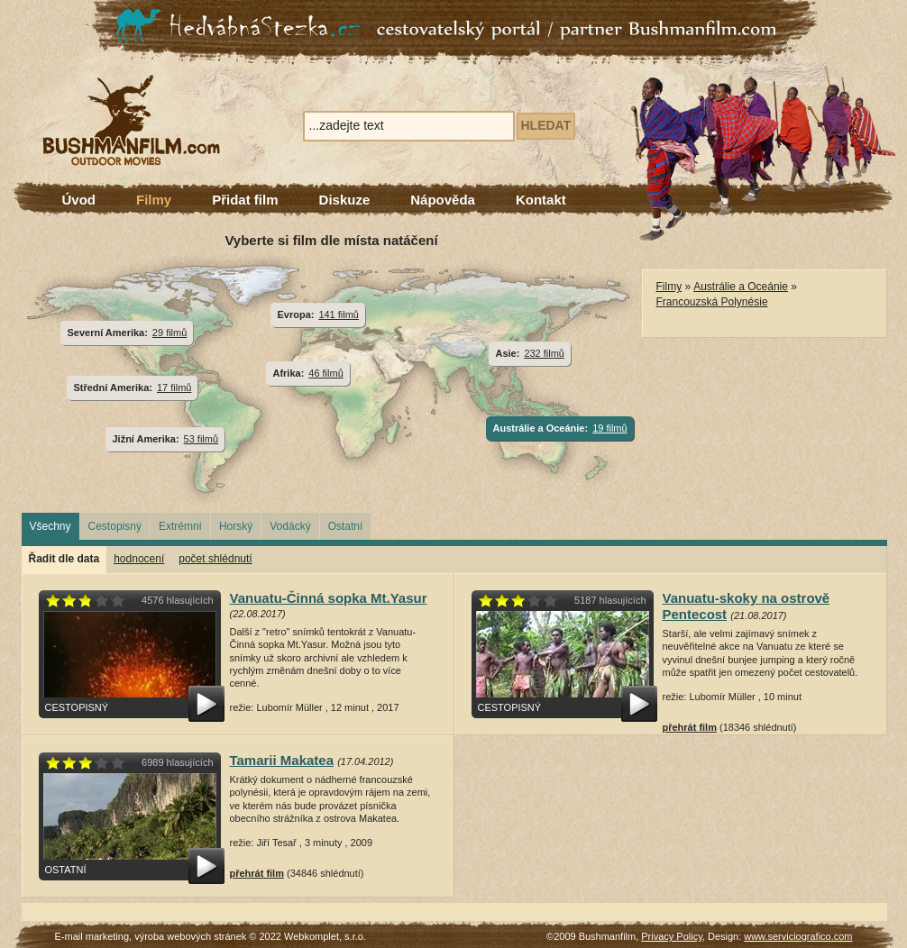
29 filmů (169, 332)
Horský (235, 526)
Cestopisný (115, 526)
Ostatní (345, 526)
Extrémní (180, 526)
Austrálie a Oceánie (740, 286)
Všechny (50, 526)
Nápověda (442, 199)
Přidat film (245, 199)
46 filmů (325, 373)
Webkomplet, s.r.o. (325, 936)
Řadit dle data (64, 558)
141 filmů (338, 314)
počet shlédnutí (215, 558)
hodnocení (139, 558)
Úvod (79, 199)
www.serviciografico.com (798, 936)
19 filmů (609, 428)
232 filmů (544, 353)
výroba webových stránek (190, 936)
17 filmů (174, 387)
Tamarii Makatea (282, 760)
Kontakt (541, 199)
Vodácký (290, 526)
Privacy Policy (671, 936)
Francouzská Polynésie (712, 302)
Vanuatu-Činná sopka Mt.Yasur (328, 598)
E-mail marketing (92, 936)
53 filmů (201, 438)
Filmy (153, 199)
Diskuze (345, 199)
